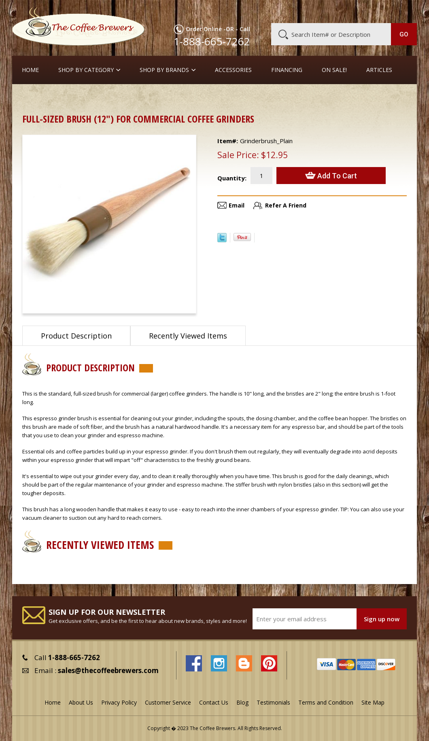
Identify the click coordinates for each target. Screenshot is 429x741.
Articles (379, 70)
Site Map (372, 702)
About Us (273, 11)
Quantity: (231, 178)
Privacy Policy (119, 702)
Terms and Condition (325, 702)
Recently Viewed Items (188, 336)
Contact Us (213, 702)
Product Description (76, 336)
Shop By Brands (164, 70)
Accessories (233, 70)
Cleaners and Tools (75, 97)
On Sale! (334, 70)
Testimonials (273, 702)
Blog (352, 11)
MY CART (403, 10)
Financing (286, 70)
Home (30, 70)
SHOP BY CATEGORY (86, 70)
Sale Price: (238, 155)
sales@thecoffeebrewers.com (108, 670)
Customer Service (316, 11)
